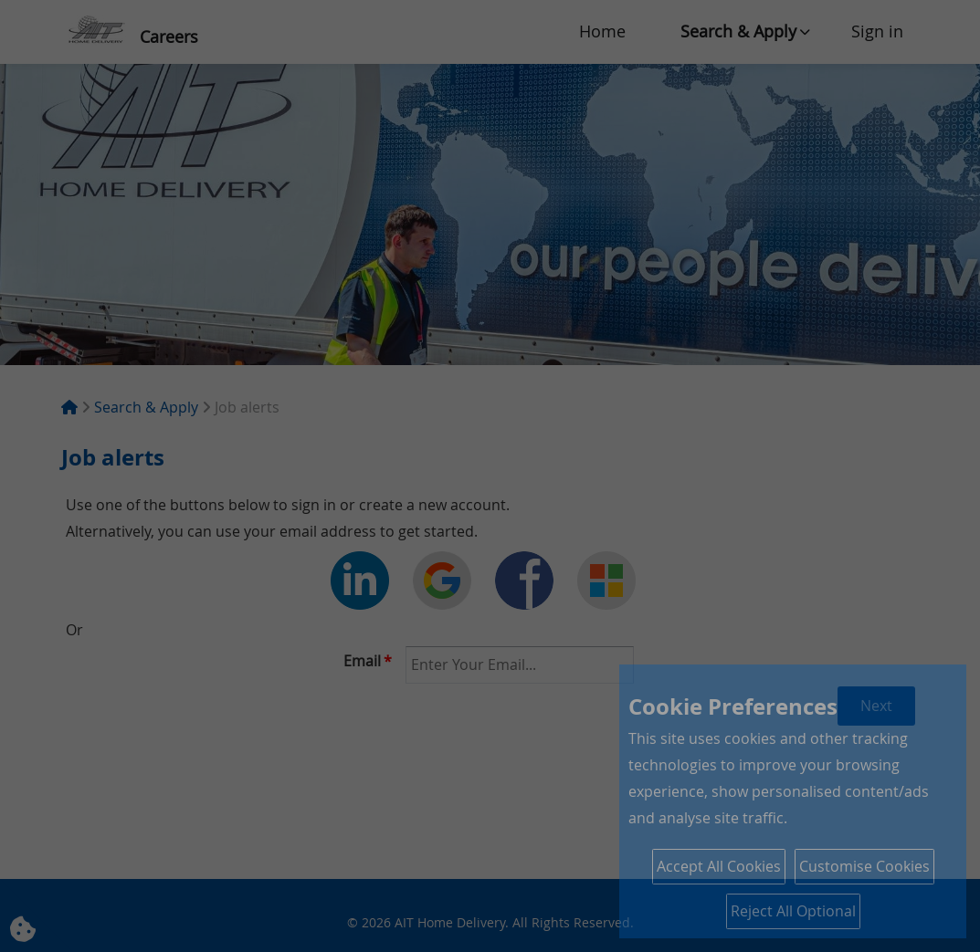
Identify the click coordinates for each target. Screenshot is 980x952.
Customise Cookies (864, 866)
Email (367, 661)
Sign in (877, 31)
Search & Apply (738, 31)
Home (602, 31)
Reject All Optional (793, 911)
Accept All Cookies (719, 866)
